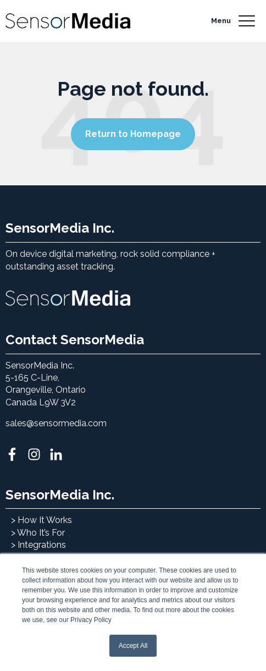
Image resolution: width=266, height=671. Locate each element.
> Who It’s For (38, 532)
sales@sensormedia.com (56, 423)
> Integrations (38, 545)
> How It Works (41, 520)
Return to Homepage (133, 134)
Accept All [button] (133, 646)
